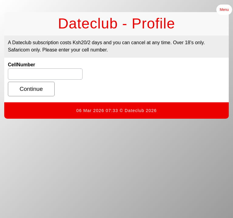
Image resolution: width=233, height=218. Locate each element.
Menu (224, 10)
